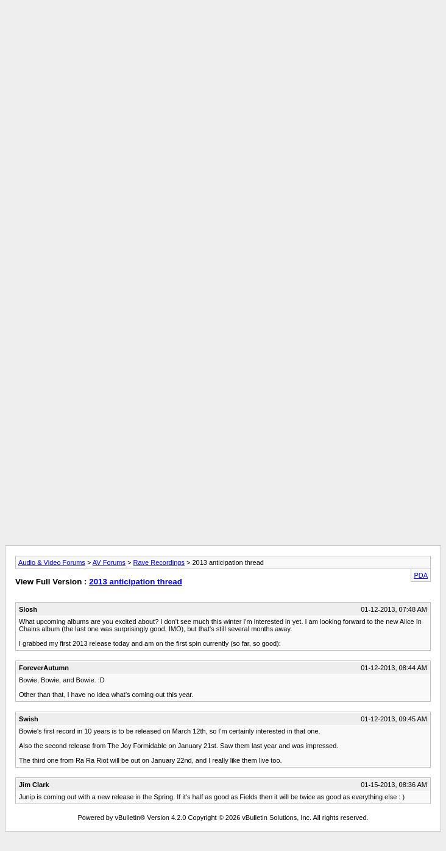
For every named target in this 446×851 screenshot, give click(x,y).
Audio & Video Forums (51, 562)
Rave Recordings (159, 562)
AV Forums (109, 562)
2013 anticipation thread (135, 581)
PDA (421, 575)
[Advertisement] (223, 90)
